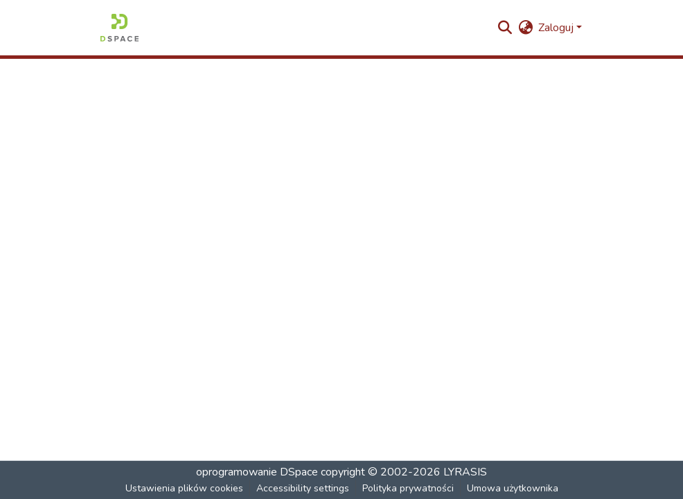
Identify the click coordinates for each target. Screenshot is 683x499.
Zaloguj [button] (557, 27)
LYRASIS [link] (465, 472)
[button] (119, 28)
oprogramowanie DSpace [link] (257, 472)
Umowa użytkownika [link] (512, 488)
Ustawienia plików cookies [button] (184, 488)
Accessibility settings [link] (302, 488)
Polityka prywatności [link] (408, 488)
